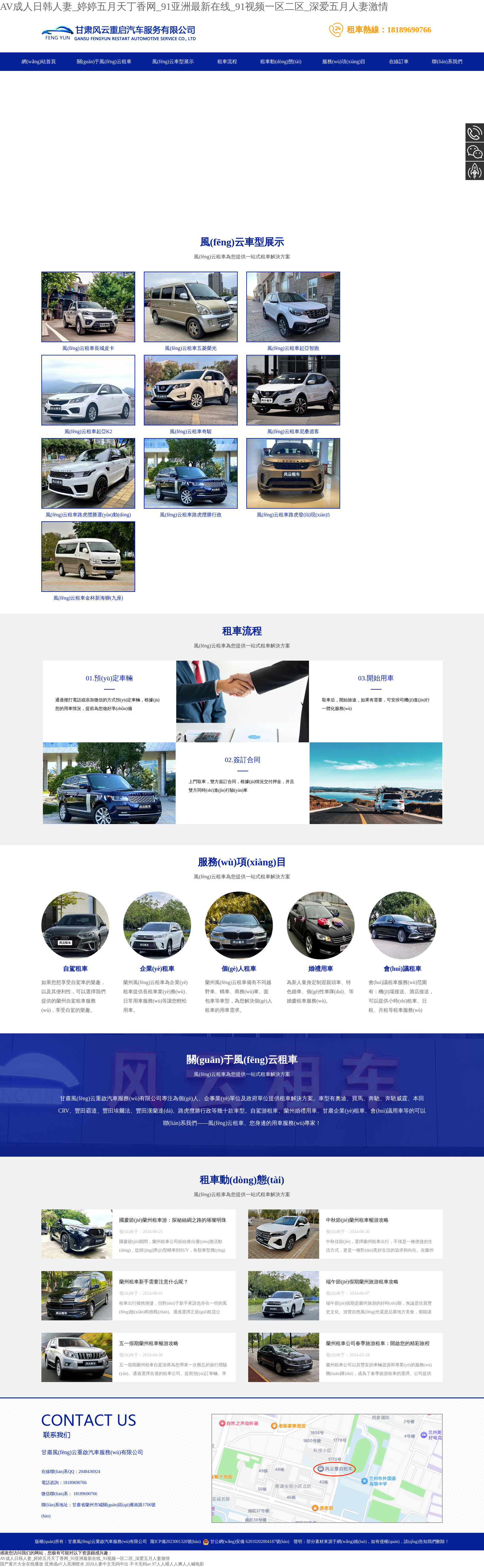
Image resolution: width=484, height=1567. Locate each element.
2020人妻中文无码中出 (106, 1564)
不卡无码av (140, 1564)
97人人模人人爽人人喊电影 (178, 1564)
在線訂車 (399, 61)
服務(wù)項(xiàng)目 (343, 61)
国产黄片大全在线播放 (21, 1564)
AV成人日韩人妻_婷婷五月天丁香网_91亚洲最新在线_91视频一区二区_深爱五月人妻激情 (194, 6)
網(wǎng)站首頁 (39, 61)
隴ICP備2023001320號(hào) (175, 1541)
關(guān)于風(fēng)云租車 (104, 61)
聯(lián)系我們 (447, 61)
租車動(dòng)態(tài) (280, 61)
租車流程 (227, 61)
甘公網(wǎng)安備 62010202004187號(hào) (246, 1541)
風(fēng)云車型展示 (173, 61)
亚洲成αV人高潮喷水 (64, 1564)
